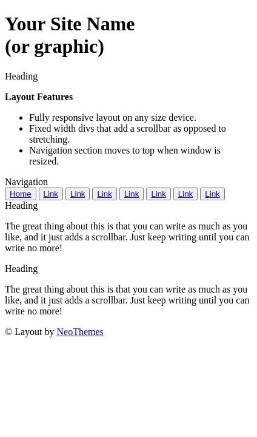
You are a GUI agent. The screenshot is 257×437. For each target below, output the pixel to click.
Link (51, 193)
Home (21, 193)
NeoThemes (79, 332)
